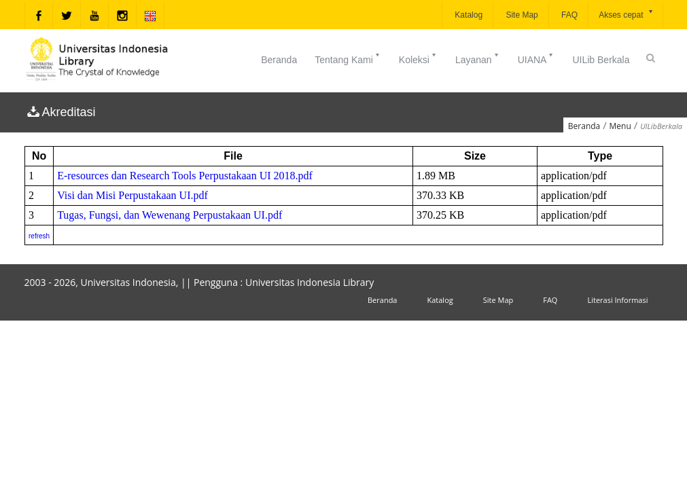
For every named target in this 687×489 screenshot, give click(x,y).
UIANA (536, 58)
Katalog (467, 15)
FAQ (568, 15)
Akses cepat (626, 14)
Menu (620, 126)
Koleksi (418, 58)
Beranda (279, 59)
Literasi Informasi (617, 300)
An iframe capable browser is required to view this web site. (343, 195)
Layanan (477, 58)
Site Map (521, 15)
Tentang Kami (348, 58)
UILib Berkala (600, 59)
